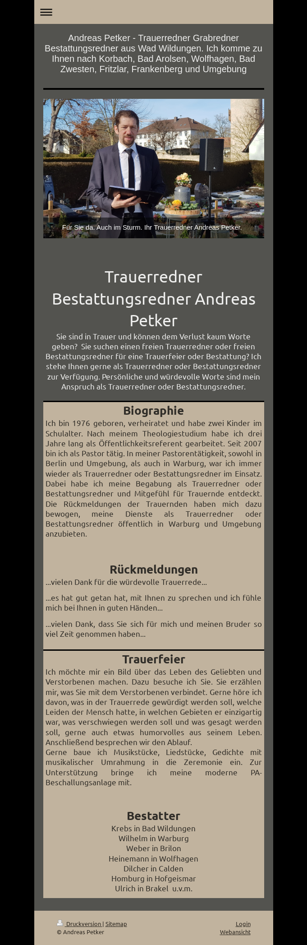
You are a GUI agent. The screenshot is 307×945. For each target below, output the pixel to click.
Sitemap (116, 923)
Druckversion (79, 923)
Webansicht (235, 932)
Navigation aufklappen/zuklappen (154, 12)
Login (243, 923)
